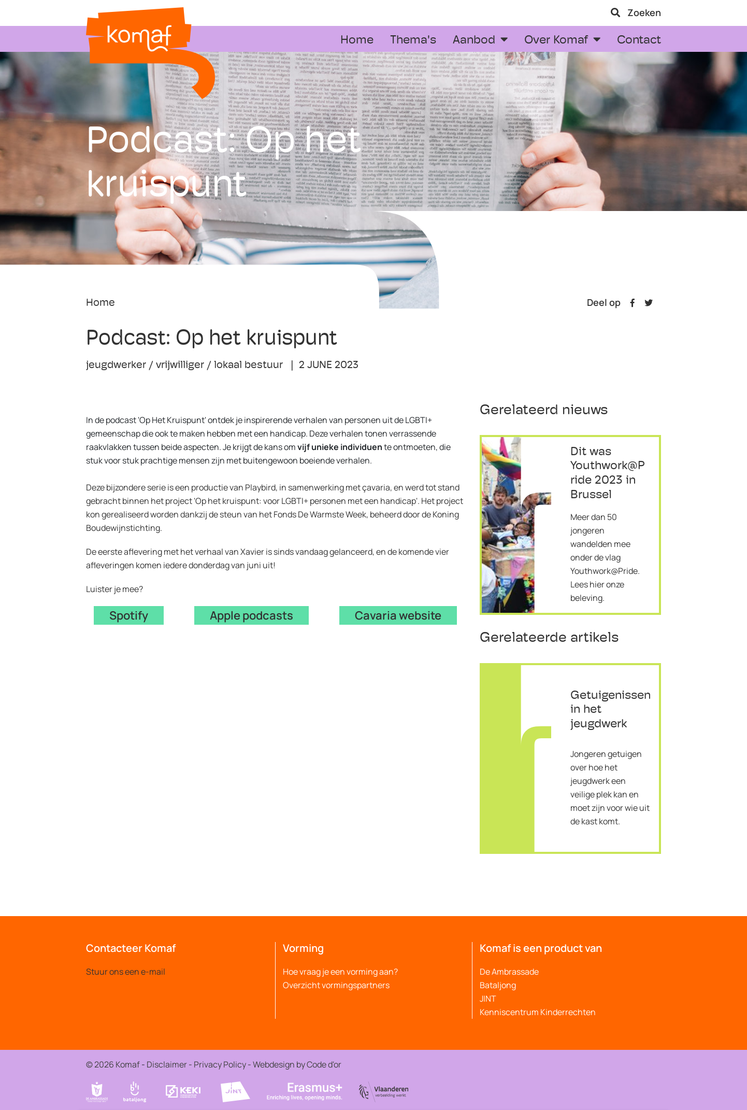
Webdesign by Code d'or (297, 1064)
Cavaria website (398, 615)
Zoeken (636, 12)
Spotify (128, 615)
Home (100, 303)
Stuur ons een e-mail (125, 971)
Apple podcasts (251, 615)
